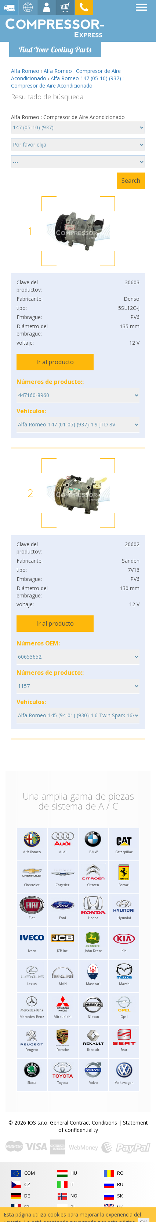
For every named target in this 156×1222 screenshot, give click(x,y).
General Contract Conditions (83, 1122)
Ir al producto (55, 362)
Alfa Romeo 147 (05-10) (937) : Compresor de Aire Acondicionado (67, 82)
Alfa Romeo (25, 70)
